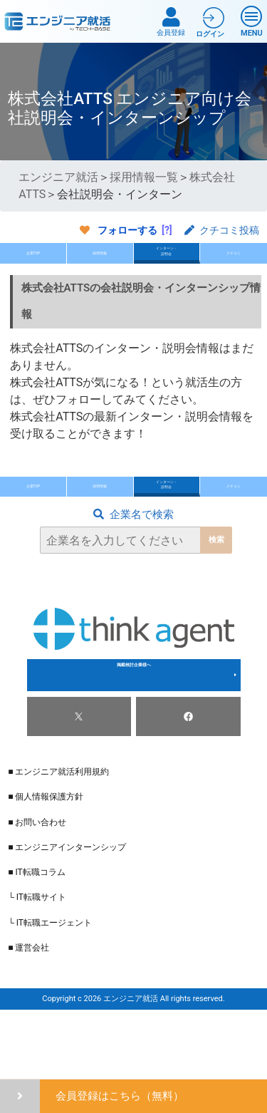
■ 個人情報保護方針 (45, 863)
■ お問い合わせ (37, 888)
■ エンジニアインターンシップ (67, 913)
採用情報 (99, 269)
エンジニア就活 (58, 177)
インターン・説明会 (166, 267)
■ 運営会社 (28, 1013)
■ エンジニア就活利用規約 (58, 838)
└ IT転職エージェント (50, 988)
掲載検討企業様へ (134, 741)
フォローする (127, 230)
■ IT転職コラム (36, 938)
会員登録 (171, 21)
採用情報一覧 (144, 177)
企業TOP (33, 269)
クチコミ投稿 (221, 230)
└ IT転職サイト (37, 963)
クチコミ (233, 269)
